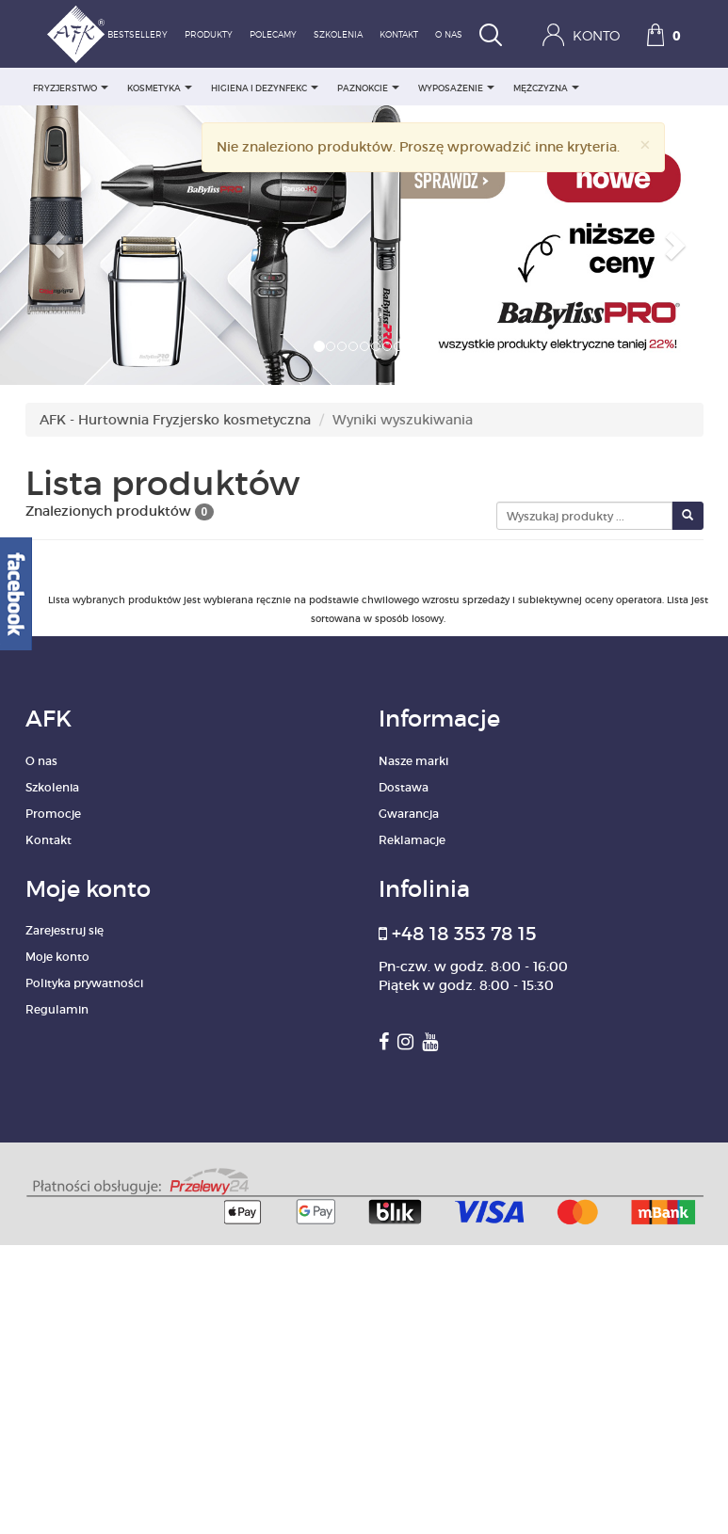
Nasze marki (413, 761)
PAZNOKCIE (368, 88)
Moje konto (57, 957)
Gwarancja (409, 814)
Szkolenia (338, 35)
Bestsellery (137, 35)
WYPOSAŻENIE (456, 88)
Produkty (209, 35)
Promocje (53, 814)
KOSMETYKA (159, 88)
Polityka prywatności (84, 983)
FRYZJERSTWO (70, 88)
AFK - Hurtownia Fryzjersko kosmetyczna (175, 419)
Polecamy (273, 35)
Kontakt (399, 35)
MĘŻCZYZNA (546, 88)
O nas (448, 35)
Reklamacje (412, 840)
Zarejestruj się (64, 930)
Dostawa (404, 787)
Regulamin (57, 1009)
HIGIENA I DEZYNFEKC (264, 88)
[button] (54, 245)
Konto (581, 35)
